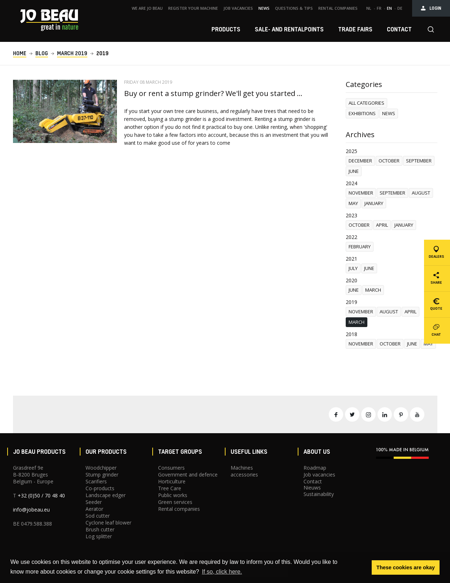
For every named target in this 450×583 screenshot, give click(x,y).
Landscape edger (106, 495)
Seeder (94, 502)
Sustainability (318, 494)
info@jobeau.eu (31, 509)
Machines (242, 467)
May (353, 203)
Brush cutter (100, 529)
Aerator (94, 508)
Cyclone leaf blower (108, 522)
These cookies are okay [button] (405, 567)
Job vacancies (319, 474)
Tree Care (169, 488)
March (373, 290)
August (421, 193)
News (388, 113)
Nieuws (312, 487)
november (361, 193)
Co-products (100, 488)
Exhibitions (362, 113)
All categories (366, 103)
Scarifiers (96, 481)
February (360, 246)
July (353, 268)
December (360, 160)
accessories (244, 474)
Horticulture (171, 481)
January (373, 203)
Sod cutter (98, 515)
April (382, 225)
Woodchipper (101, 467)
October (389, 160)
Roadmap (314, 467)
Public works (172, 495)
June (354, 171)
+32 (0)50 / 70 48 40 (41, 495)
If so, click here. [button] (222, 572)
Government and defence (188, 474)
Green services (175, 502)
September (419, 160)
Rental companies (179, 508)
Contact (312, 481)
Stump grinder (102, 474)
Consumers (171, 467)
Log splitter (99, 536)
